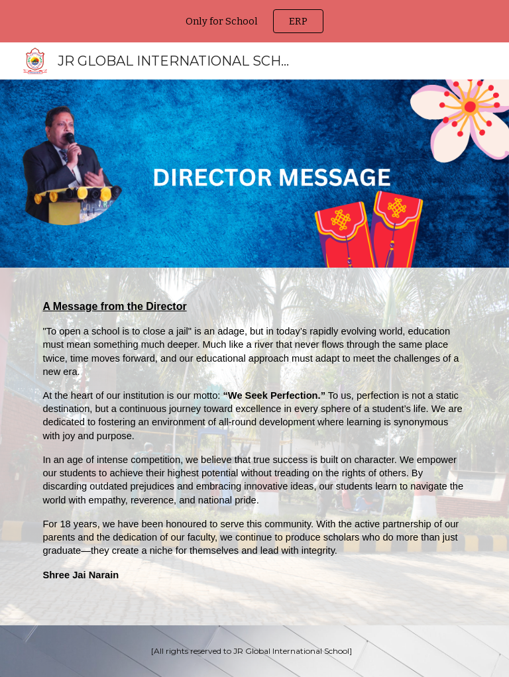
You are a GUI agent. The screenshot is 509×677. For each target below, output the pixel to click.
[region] (254, 21)
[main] (254, 446)
